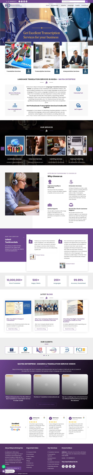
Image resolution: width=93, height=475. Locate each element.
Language (70, 5)
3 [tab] (48, 355)
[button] (4, 23)
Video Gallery (30, 456)
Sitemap (29, 467)
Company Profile (31, 452)
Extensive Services (75, 186)
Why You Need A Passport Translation (15, 319)
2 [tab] (46, 355)
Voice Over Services (53, 464)
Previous (2, 148)
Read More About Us (13, 468)
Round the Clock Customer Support (78, 209)
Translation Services (14, 71)
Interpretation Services (71, 71)
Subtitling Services (53, 466)
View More (51, 468)
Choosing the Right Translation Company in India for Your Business (73, 320)
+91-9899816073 (11, 1)
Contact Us (84, 5)
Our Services (55, 5)
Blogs (28, 461)
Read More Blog (12, 329)
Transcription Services (42, 71)
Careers (77, 5)
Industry (63, 5)
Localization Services (53, 462)
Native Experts (53, 209)
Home (47, 5)
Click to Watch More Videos (46, 404)
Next (90, 149)
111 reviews (18, 427)
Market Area (30, 465)
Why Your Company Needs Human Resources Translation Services (46, 319)
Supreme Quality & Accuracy (54, 186)
